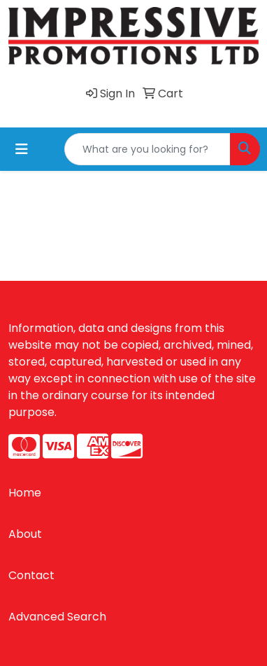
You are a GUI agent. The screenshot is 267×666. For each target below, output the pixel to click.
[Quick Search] (147, 149)
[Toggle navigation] (21, 149)
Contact (31, 575)
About (25, 534)
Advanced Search (57, 617)
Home (24, 493)
